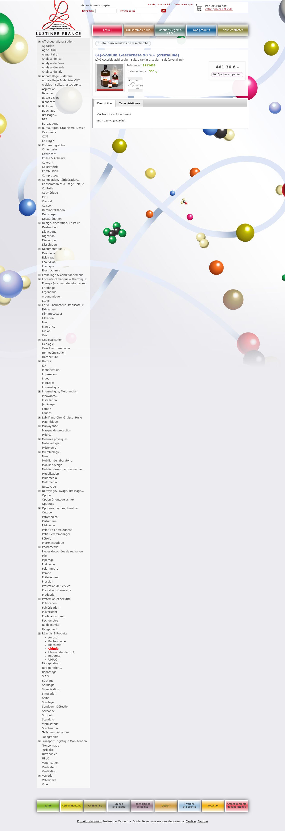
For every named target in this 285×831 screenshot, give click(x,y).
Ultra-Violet (49, 754)
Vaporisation (50, 762)
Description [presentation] (104, 103)
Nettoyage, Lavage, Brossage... (63, 490)
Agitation (48, 45)
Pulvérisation (50, 607)
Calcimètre (49, 132)
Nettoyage (49, 486)
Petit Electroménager (56, 534)
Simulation (49, 693)
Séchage (48, 680)
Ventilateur (49, 767)
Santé (48, 805)
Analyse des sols (53, 67)
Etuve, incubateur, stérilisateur (62, 305)
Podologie (48, 564)
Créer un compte (183, 4)
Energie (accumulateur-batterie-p (64, 283)
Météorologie (50, 443)
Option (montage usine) (58, 499)
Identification (51, 369)
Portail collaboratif (89, 821)
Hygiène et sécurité (189, 805)
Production (49, 594)
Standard (48, 719)
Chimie (53, 648)
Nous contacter (233, 30)
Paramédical (50, 517)
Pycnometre (50, 620)
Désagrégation (52, 218)
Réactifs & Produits (54, 633)
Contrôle (47, 188)
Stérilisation (50, 728)
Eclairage (48, 257)
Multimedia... (50, 482)
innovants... (50, 396)
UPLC (45, 758)
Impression (49, 374)
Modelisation (50, 473)
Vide (45, 784)
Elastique (48, 266)
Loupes (47, 413)
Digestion (48, 236)
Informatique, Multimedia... (60, 391)
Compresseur (51, 175)
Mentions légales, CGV (170, 32)
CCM (45, 136)
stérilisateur (50, 724)
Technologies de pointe (142, 805)
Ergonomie (49, 292)
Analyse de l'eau (53, 63)
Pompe (46, 573)
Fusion (46, 331)
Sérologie (48, 685)
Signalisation (50, 689)
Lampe (46, 408)
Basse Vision (50, 97)
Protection (213, 805)
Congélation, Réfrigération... (61, 179)
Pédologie (48, 525)
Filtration (48, 318)
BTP (44, 119)
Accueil (107, 30)
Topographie (50, 737)
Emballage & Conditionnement (62, 275)
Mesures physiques (54, 439)
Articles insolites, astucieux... (61, 84)
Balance (47, 93)
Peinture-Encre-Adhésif (57, 529)
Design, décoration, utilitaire (61, 223)
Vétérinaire (49, 780)
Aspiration (49, 89)
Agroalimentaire (71, 805)
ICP (44, 365)
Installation (49, 400)
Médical (47, 434)
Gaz (44, 335)
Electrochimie (51, 270)
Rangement (49, 629)
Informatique (50, 387)
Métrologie (49, 447)
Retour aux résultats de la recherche (123, 43)
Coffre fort (49, 154)
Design (166, 805)
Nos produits (201, 30)
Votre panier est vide (219, 9)
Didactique (49, 231)
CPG (45, 197)
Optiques (48, 503)
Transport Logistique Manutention (64, 741)
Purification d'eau (53, 616)
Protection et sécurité (56, 599)
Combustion (50, 171)
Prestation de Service (56, 586)
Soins (45, 698)
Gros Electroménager (56, 348)
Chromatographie (53, 145)
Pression (47, 581)
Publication (49, 603)
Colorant (47, 162)
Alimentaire (49, 54)
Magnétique (50, 421)
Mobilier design (52, 465)
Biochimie (54, 644)
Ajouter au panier (227, 74)
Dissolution (49, 244)
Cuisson (47, 205)
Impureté (54, 655)
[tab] (104, 103)
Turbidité (48, 749)
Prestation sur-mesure (56, 590)
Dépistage (49, 214)
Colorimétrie (50, 166)
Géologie (48, 344)
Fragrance (48, 326)
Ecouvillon (49, 262)
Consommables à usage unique (63, 184)
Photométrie (50, 547)
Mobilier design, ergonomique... (63, 469)
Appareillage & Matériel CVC (61, 80)
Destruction (50, 227)
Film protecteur (52, 313)
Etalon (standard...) (61, 652)
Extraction (49, 309)
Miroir (46, 456)
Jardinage (48, 404)
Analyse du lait (52, 71)
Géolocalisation (52, 339)
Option (46, 495)
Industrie (48, 382)
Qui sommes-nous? (138, 30)
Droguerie (48, 253)
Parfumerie (49, 521)
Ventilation (49, 771)
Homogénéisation (53, 352)
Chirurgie (48, 141)
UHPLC (52, 659)
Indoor (46, 378)
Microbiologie (51, 452)
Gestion (202, 821)
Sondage (48, 702)
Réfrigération (50, 663)
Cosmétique (50, 192)
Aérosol (53, 637)
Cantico (191, 821)
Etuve (46, 300)
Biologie (47, 106)
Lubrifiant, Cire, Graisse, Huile (62, 417)
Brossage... (49, 115)
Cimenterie (49, 149)
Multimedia (49, 478)
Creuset (47, 201)
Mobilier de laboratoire (57, 460)
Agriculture (49, 50)
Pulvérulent (49, 612)
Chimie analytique (118, 805)
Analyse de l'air (52, 58)
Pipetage (48, 560)
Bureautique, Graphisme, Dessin (63, 127)
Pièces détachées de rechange (62, 551)
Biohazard (48, 102)
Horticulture (50, 357)
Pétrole (46, 538)
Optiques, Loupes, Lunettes (60, 508)
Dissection (49, 240)
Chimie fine (95, 805)
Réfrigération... (52, 667)
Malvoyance (50, 426)
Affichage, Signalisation (57, 41)
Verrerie (47, 775)
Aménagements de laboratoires (236, 805)
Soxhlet (47, 715)
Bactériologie (57, 641)
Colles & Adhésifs (53, 158)
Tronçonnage (50, 745)
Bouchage (48, 110)
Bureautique (50, 123)
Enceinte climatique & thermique (64, 279)
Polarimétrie (50, 568)
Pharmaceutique (53, 542)
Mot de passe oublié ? (160, 4)
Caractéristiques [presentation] (129, 103)
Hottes (46, 361)
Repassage (49, 672)
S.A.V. (46, 676)
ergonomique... (52, 296)
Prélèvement (50, 577)
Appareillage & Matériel (57, 76)
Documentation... (53, 248)
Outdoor (47, 512)
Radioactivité (50, 624)
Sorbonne (48, 711)
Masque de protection (56, 430)
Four (45, 322)
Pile (44, 555)
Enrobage (48, 287)
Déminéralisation (53, 210)
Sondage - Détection (55, 706)
